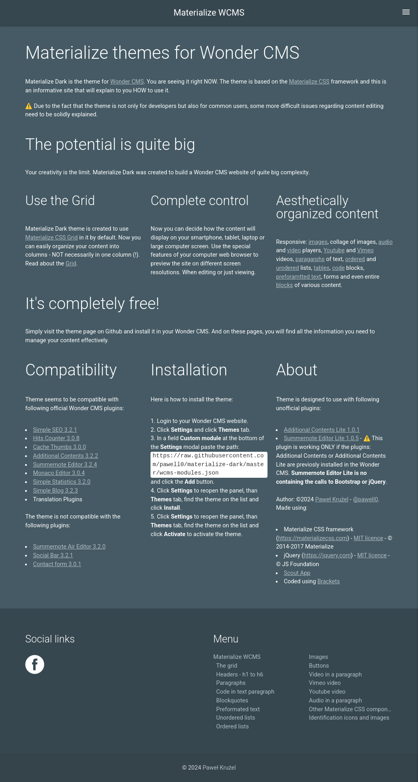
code (338, 268)
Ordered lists (232, 726)
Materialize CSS (309, 81)
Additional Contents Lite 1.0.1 (322, 430)
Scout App (297, 573)
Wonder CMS (127, 81)
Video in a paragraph (335, 674)
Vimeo (365, 250)
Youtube (334, 250)
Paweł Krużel (331, 499)
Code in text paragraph (245, 691)
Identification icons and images (349, 717)
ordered (355, 259)
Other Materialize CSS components (351, 709)
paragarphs (310, 259)
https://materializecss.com (312, 538)
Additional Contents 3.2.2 (65, 456)
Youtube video (327, 691)
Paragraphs (231, 683)
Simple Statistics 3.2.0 (62, 482)
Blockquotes (232, 700)
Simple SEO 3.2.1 (55, 430)
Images (318, 657)
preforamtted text (298, 276)
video (294, 250)
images (318, 242)
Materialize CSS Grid (51, 237)
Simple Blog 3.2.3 (55, 490)
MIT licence (368, 538)
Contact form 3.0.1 (57, 564)
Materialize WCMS (209, 13)
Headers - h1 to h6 (239, 674)
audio (385, 242)
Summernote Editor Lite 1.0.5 (321, 438)
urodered (287, 268)
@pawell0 (365, 499)
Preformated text (238, 709)
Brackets (328, 581)
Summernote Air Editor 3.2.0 (69, 546)
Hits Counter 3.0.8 (56, 438)
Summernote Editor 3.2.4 (65, 464)
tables (321, 268)
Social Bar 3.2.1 (53, 555)
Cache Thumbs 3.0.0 (59, 447)
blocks (284, 285)
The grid (227, 665)
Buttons (319, 665)
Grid (70, 263)
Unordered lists (235, 717)
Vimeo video (325, 683)
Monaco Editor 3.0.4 (59, 473)
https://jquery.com (327, 555)
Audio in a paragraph (335, 700)
